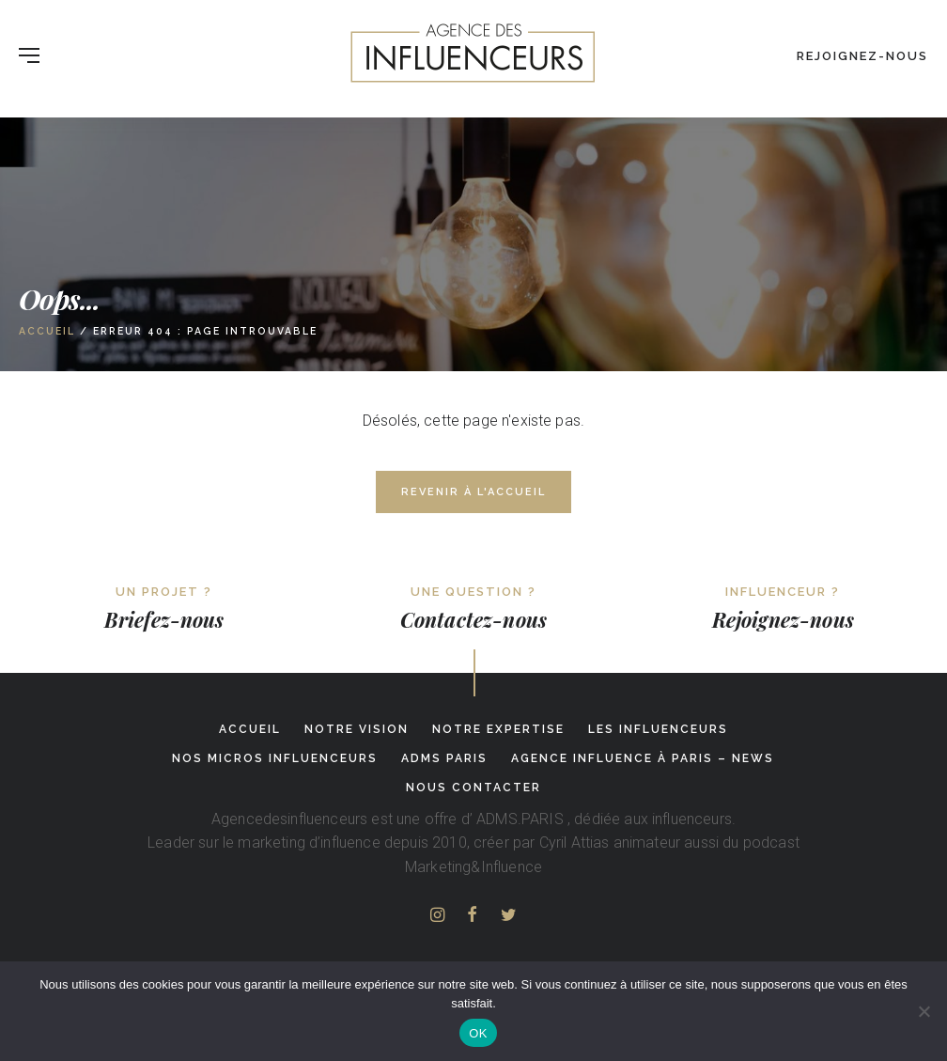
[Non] (923, 1011)
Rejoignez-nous (862, 56)
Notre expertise (498, 729)
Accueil (47, 330)
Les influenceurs (658, 729)
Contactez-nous (473, 619)
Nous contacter (473, 787)
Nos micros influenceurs (275, 758)
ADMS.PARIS (520, 819)
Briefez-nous (164, 619)
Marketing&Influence (473, 867)
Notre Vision (356, 729)
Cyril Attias (574, 842)
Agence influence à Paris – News (642, 758)
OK (478, 1033)
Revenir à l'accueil (473, 492)
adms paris (444, 758)
